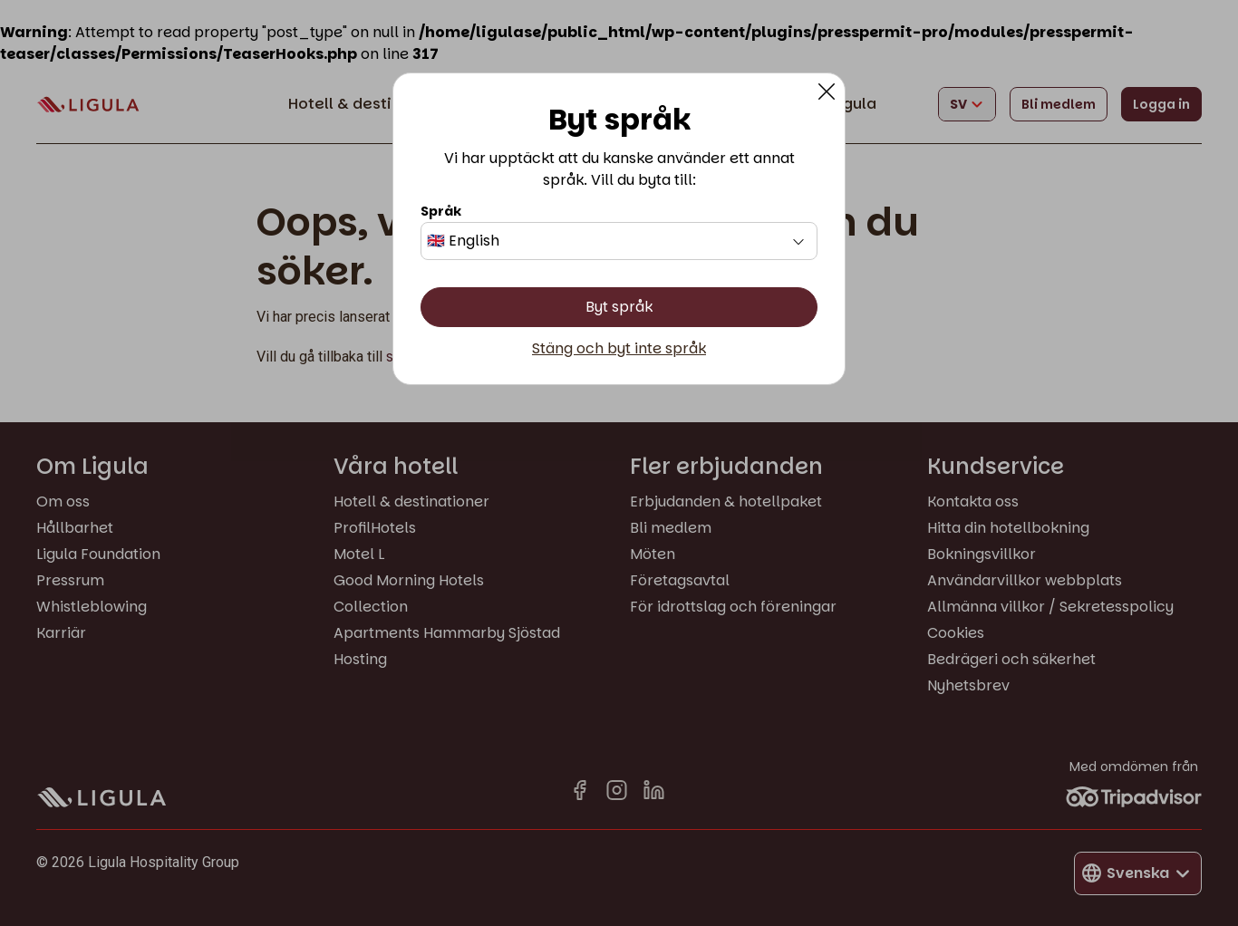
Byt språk (619, 306)
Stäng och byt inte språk (619, 349)
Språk (441, 211)
